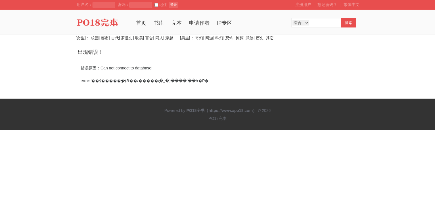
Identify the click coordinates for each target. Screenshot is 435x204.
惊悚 (240, 38)
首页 (141, 23)
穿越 (169, 38)
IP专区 (224, 23)
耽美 (139, 38)
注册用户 (303, 4)
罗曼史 (127, 38)
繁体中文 (351, 4)
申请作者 (199, 23)
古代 (115, 38)
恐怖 (229, 38)
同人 (159, 38)
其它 (270, 38)
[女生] (81, 38)
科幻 (219, 38)
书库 (159, 23)
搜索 (348, 22)
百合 (149, 38)
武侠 (250, 38)
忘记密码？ (327, 4)
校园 (95, 38)
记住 (160, 4)
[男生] (184, 38)
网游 (209, 38)
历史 (260, 38)
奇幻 (199, 38)
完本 (177, 23)
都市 (105, 38)
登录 (173, 5)
